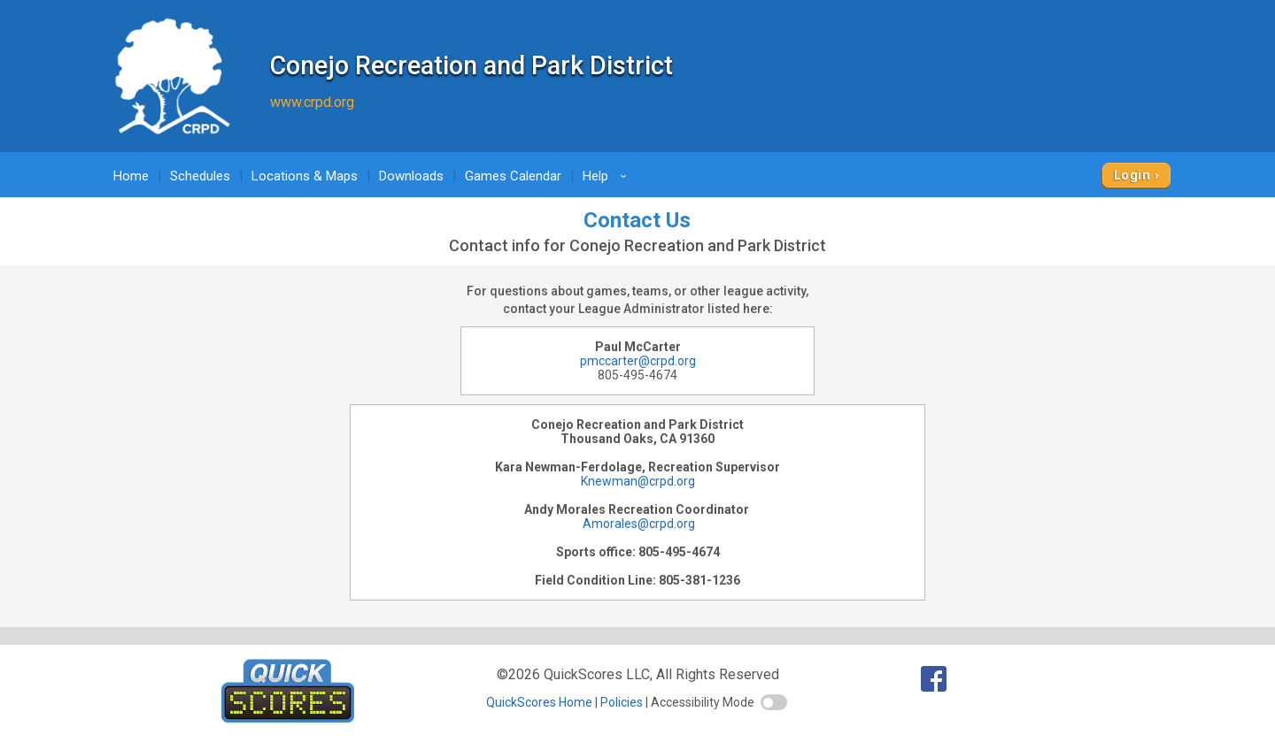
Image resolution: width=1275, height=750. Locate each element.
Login (1132, 175)
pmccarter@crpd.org (638, 361)
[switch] (774, 702)
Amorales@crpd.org (637, 524)
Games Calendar (513, 176)
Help (607, 176)
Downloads (411, 176)
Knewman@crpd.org (638, 481)
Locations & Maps (304, 176)
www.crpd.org (312, 102)
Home (131, 176)
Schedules (200, 176)
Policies (621, 702)
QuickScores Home (539, 702)
